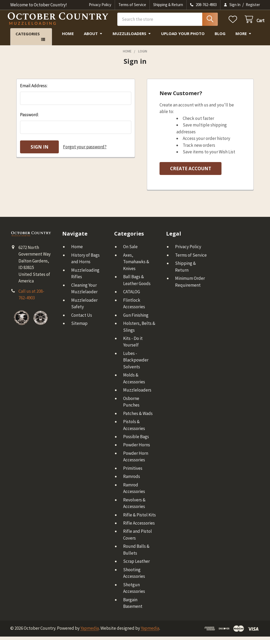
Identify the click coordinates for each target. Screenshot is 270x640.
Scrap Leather (136, 565)
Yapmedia (89, 631)
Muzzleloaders (132, 37)
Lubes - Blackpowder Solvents (135, 363)
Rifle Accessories (139, 526)
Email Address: (33, 89)
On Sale (130, 250)
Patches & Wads (138, 417)
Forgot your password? (85, 150)
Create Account (190, 172)
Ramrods (131, 480)
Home (68, 37)
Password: (29, 118)
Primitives (132, 472)
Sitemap (79, 327)
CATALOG (131, 295)
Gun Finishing (135, 318)
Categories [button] (28, 37)
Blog (220, 37)
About (93, 37)
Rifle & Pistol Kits (139, 518)
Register (253, 4)
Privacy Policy (100, 4)
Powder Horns (136, 448)
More (243, 37)
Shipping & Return (168, 4)
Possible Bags (136, 440)
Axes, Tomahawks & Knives (136, 265)
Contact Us (81, 318)
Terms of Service (132, 4)
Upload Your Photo (183, 37)
